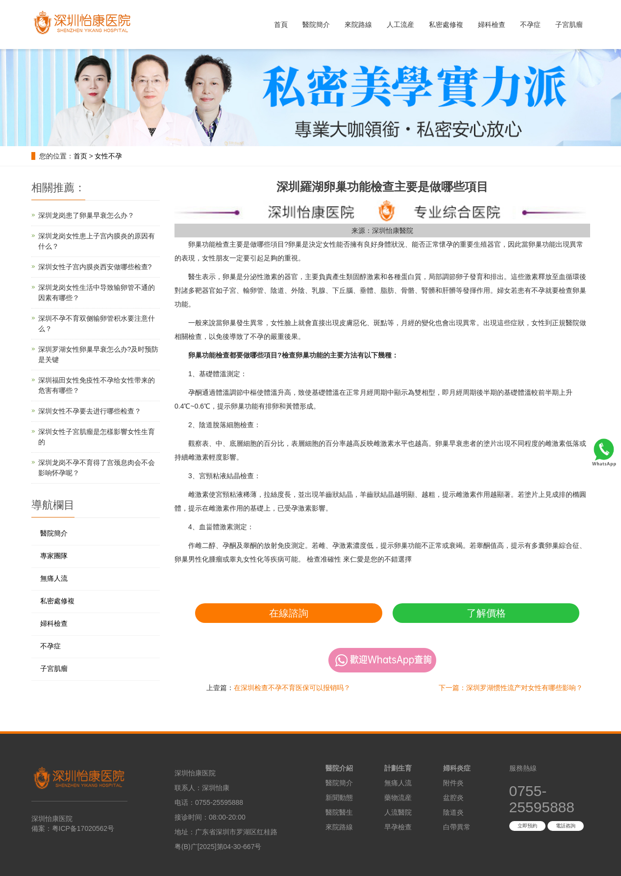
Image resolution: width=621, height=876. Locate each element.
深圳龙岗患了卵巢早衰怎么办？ (86, 215)
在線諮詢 (288, 613)
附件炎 (453, 783)
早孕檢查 (398, 827)
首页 (80, 156)
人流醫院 (398, 812)
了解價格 (486, 613)
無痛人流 (54, 578)
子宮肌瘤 (569, 24)
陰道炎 (453, 812)
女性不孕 (108, 156)
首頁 (281, 24)
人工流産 (400, 24)
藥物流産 (398, 797)
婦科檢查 (491, 24)
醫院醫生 (339, 812)
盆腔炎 (453, 797)
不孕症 (530, 24)
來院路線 (358, 24)
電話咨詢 (565, 825)
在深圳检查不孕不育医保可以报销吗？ (292, 688)
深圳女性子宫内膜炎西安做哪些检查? (95, 267)
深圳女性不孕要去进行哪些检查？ (89, 411)
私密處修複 (446, 24)
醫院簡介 (316, 24)
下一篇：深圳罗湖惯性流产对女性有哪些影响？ (511, 688)
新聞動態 (339, 797)
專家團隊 (54, 556)
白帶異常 (457, 827)
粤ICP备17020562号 (83, 828)
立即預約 (527, 825)
